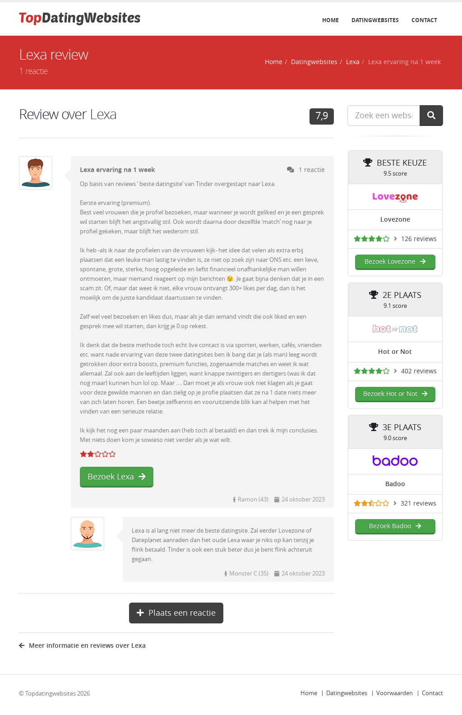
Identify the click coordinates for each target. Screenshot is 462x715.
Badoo (395, 484)
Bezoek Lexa (117, 477)
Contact (424, 20)
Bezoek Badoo (395, 526)
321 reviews (418, 503)
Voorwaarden (394, 693)
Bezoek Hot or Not (395, 394)
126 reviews (419, 239)
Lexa (353, 62)
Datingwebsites (375, 20)
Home (330, 20)
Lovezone (395, 219)
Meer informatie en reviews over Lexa (82, 646)
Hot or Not (395, 352)
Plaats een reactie (176, 613)
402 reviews (419, 371)
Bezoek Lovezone (395, 261)
